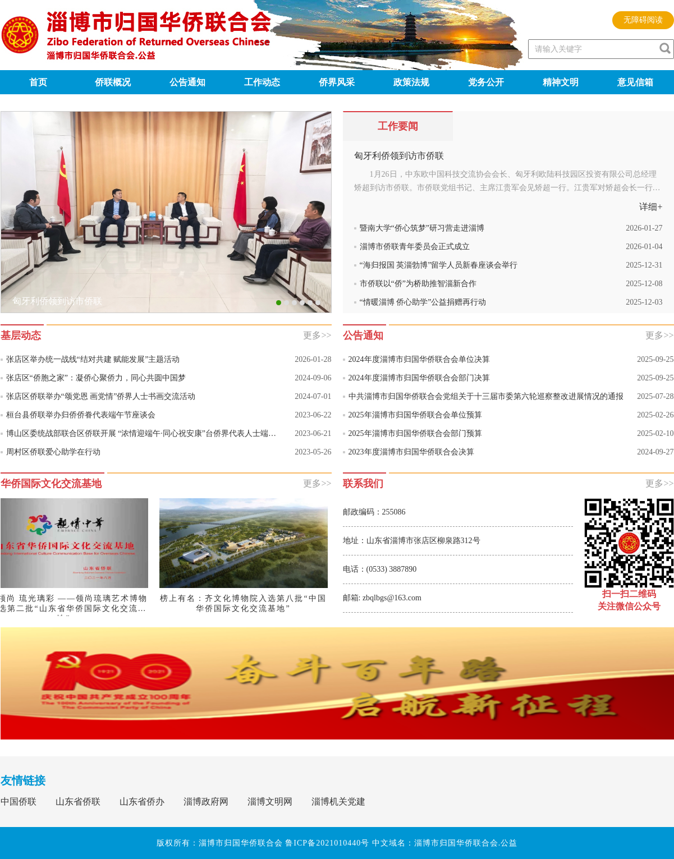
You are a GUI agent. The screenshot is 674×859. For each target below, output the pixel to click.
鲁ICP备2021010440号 (327, 843)
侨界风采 (337, 82)
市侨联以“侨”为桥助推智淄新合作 (418, 283)
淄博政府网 (206, 801)
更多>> (317, 335)
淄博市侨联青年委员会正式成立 (415, 246)
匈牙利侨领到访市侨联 (399, 155)
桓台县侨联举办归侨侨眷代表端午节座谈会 (80, 415)
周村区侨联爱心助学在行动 (53, 452)
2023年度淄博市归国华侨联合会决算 (411, 452)
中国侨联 (18, 801)
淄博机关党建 (338, 801)
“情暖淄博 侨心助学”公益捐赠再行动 (423, 302)
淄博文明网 (269, 801)
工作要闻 (398, 126)
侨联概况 (113, 82)
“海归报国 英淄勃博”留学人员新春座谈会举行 (439, 265)
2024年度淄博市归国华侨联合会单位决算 (419, 359)
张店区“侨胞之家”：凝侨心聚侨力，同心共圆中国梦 (96, 378)
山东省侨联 (78, 801)
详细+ (650, 207)
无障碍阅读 (643, 20)
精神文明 (561, 82)
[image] (665, 48)
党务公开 (486, 82)
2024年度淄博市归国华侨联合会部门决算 (419, 378)
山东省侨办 (142, 801)
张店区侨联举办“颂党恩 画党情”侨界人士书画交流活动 (101, 396)
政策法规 (411, 82)
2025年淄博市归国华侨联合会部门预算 (415, 433)
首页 (38, 82)
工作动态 (262, 82)
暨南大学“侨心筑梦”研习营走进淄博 (422, 228)
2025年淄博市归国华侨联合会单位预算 (415, 415)
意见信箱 (635, 82)
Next (323, 190)
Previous (9, 190)
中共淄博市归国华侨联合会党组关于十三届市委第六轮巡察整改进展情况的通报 (486, 396)
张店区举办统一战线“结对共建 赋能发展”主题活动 (93, 359)
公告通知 (187, 82)
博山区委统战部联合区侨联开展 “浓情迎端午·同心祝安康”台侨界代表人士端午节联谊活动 (145, 433)
